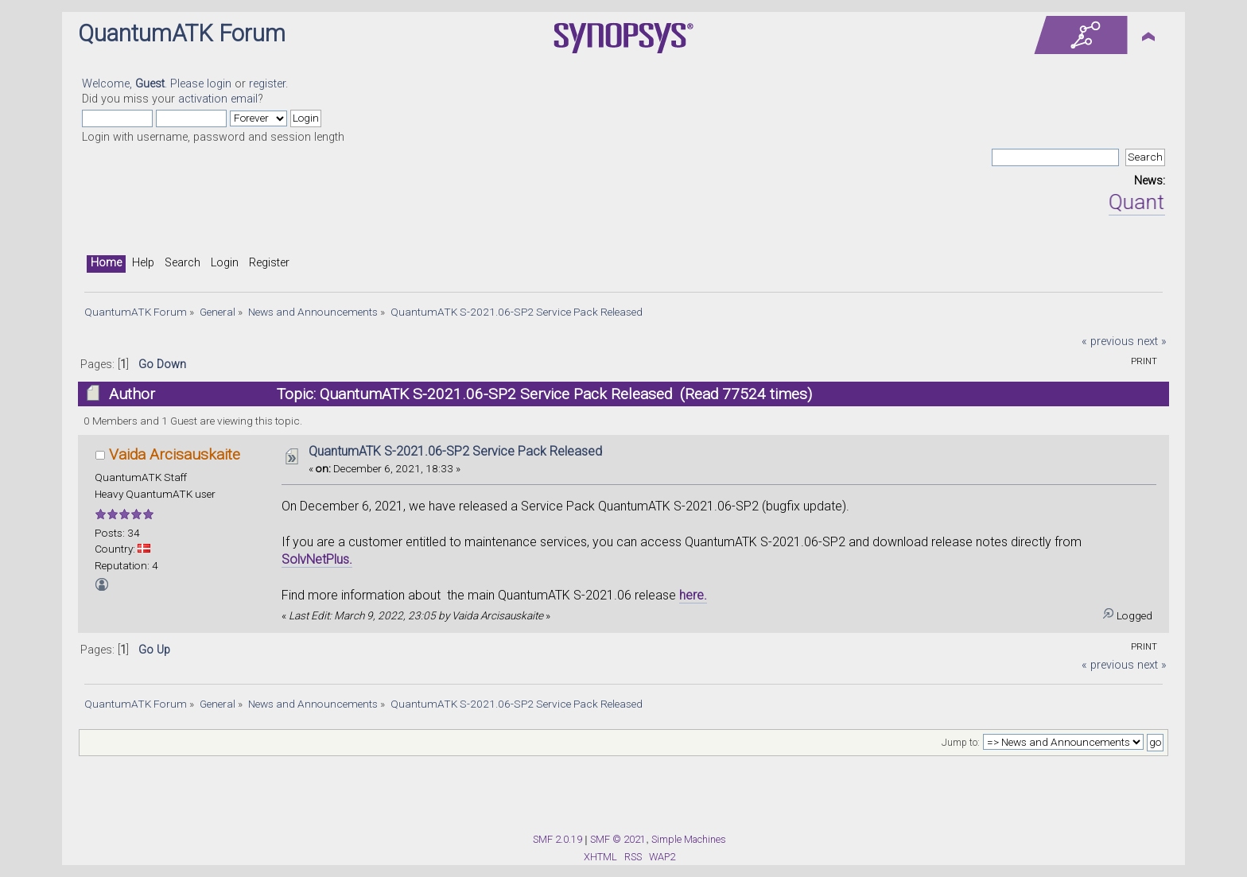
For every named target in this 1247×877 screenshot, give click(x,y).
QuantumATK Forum (182, 33)
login (219, 84)
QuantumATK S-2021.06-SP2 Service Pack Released (455, 451)
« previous (1108, 341)
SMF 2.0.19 (557, 839)
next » (1152, 341)
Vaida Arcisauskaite (174, 454)
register (267, 84)
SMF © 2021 (618, 839)
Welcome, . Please (144, 84)
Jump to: (961, 742)
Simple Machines (688, 839)
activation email (218, 99)
